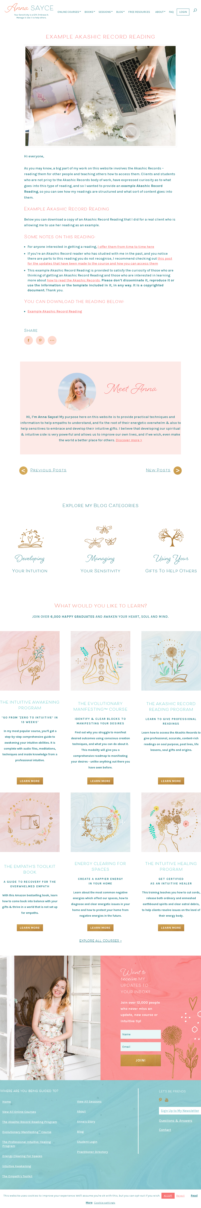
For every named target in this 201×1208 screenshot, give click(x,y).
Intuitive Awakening (16, 1166)
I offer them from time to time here (126, 247)
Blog (119, 12)
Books (88, 12)
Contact (165, 1130)
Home (6, 1101)
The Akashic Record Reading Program (29, 1122)
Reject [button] (180, 1195)
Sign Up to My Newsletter (180, 1111)
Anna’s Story (86, 1121)
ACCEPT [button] (168, 1195)
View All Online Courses (19, 1112)
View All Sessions (89, 1101)
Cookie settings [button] (104, 1202)
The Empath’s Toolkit (17, 1176)
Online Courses (68, 12)
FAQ (171, 12)
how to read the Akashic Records (73, 280)
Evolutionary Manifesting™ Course (26, 1132)
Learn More (30, 781)
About (159, 12)
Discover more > (129, 440)
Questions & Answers (175, 1121)
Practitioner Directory (92, 1152)
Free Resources (139, 12)
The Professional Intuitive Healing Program (26, 1144)
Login (183, 12)
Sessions (105, 12)
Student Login (87, 1142)
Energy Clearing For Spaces (22, 1156)
